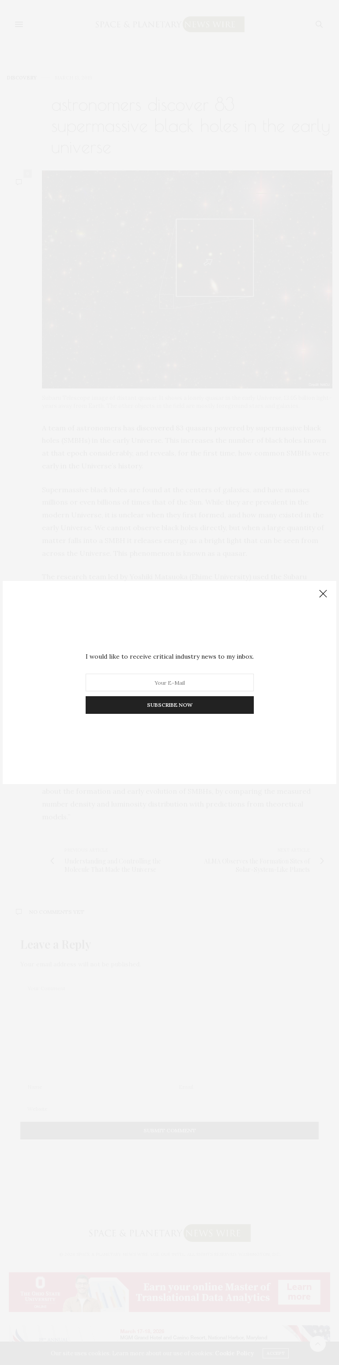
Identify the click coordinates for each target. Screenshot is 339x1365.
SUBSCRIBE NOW (169, 704)
